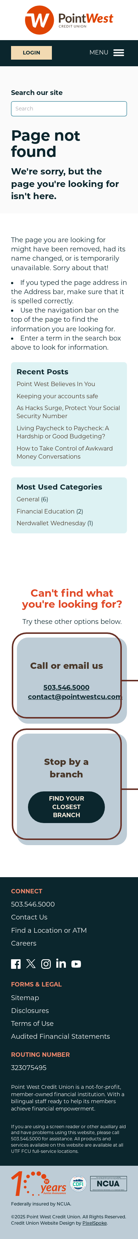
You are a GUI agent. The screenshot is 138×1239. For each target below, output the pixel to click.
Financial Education (46, 511)
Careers (23, 943)
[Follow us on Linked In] (61, 965)
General (28, 499)
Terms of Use (32, 1024)
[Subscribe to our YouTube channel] (76, 967)
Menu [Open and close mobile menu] (106, 52)
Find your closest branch (66, 807)
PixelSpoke (94, 1223)
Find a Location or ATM (49, 930)
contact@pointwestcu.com (75, 697)
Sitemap (25, 998)
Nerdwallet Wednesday (51, 523)
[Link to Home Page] (69, 20)
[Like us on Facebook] (16, 967)
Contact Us (29, 917)
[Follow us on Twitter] (31, 967)
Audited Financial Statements (60, 1036)
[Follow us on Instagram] (46, 967)
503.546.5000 (66, 688)
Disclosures (30, 1011)
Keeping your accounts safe (57, 396)
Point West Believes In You (56, 384)
